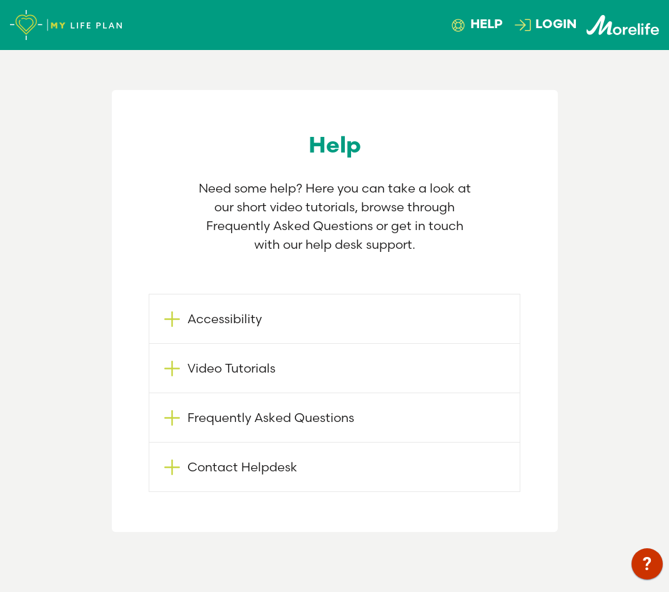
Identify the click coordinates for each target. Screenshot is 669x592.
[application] (647, 567)
